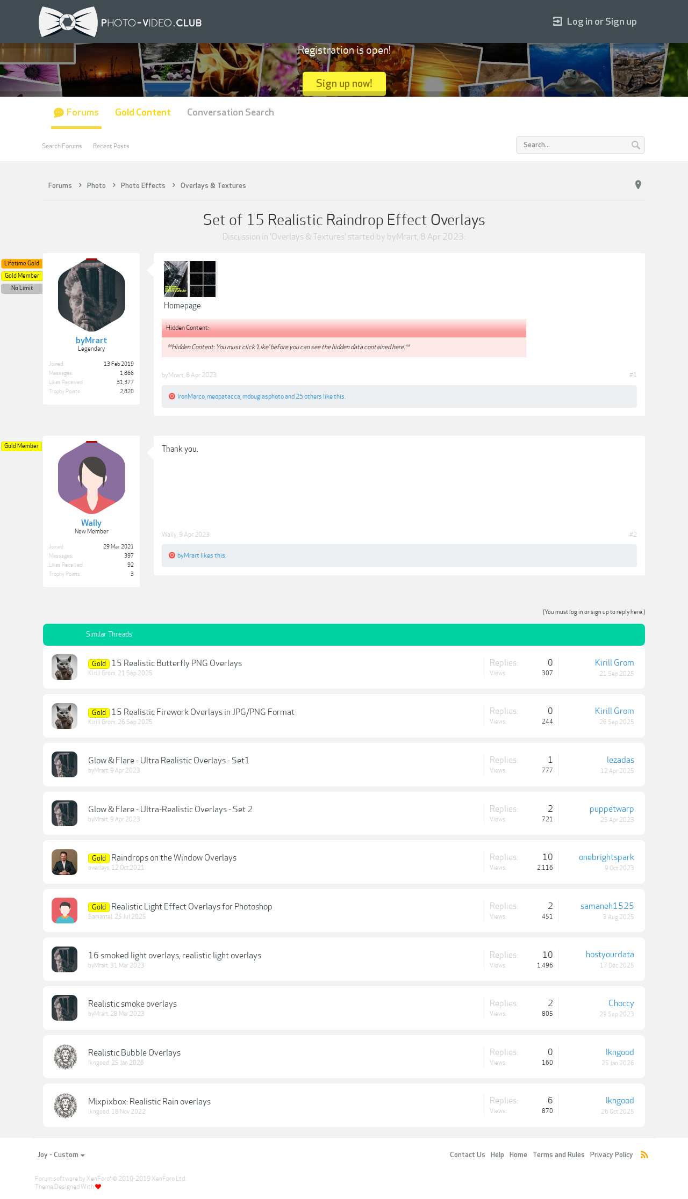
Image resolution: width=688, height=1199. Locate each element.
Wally (169, 534)
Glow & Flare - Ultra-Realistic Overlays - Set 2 (170, 809)
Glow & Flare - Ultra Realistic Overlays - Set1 (169, 760)
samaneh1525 (607, 906)
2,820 (127, 391)
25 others (309, 396)
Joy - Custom (61, 1155)
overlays (98, 867)
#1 (633, 375)
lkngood (98, 1062)
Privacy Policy (611, 1155)
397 (129, 556)
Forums (83, 112)
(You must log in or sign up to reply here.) (594, 612)
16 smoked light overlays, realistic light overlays (174, 955)
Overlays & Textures (308, 237)
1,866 (127, 373)
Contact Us (467, 1155)
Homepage (182, 305)
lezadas (620, 760)
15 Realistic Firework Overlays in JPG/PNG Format (203, 712)
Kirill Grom (102, 673)
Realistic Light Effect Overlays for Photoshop (192, 906)
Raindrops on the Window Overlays (173, 858)
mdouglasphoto (263, 396)
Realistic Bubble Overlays (134, 1053)
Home (518, 1155)
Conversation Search (230, 112)
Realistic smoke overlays (132, 1004)
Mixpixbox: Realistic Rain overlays (149, 1101)
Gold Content (143, 112)
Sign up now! (344, 83)
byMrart (402, 237)
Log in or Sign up (595, 21)
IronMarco (191, 396)
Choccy (621, 1003)
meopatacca (223, 396)
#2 (633, 534)
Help (497, 1155)
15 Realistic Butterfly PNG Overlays (176, 663)
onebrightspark (606, 857)
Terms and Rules (559, 1155)
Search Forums (62, 146)
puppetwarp (612, 809)
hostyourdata (610, 954)
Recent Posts (111, 146)
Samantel (100, 916)
